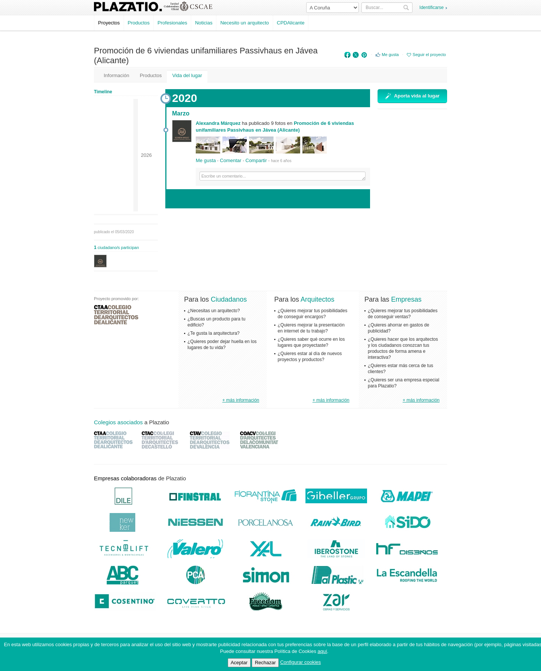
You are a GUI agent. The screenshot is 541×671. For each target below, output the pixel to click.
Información (116, 75)
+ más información (240, 400)
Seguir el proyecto (429, 54)
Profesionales (172, 23)
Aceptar (239, 662)
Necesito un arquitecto (244, 23)
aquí (322, 651)
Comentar (230, 160)
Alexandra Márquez (218, 123)
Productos (139, 23)
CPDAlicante (291, 23)
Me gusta (390, 54)
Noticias (203, 23)
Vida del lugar (187, 75)
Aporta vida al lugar (412, 96)
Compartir (256, 160)
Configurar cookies (300, 662)
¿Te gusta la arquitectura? (213, 333)
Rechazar (265, 662)
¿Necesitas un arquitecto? (213, 310)
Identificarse (431, 7)
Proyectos (109, 23)
